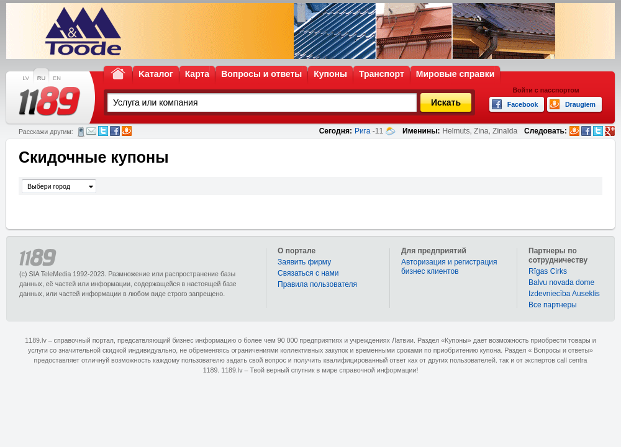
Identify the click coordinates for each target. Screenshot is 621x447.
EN (57, 78)
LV (25, 78)
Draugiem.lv (127, 131)
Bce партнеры (552, 304)
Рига (363, 131)
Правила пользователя (317, 284)
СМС (81, 132)
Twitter (103, 131)
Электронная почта (91, 131)
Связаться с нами (308, 273)
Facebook (115, 131)
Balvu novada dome (561, 282)
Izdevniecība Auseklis (564, 293)
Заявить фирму (304, 262)
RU (41, 78)
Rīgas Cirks (547, 271)
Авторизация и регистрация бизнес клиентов (449, 267)
